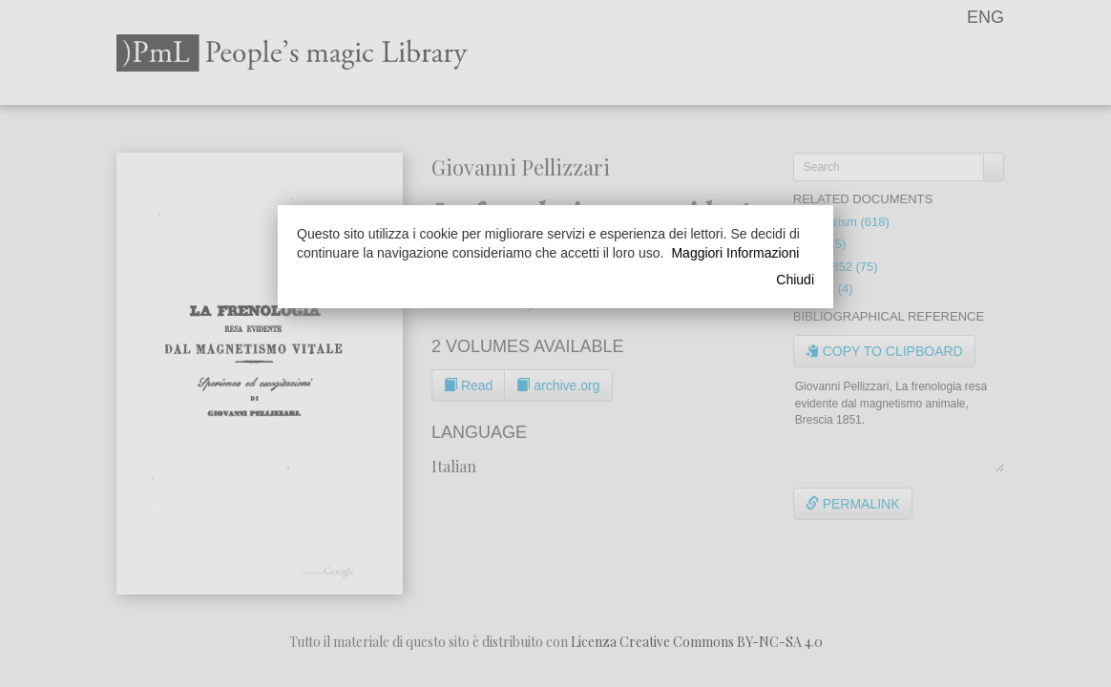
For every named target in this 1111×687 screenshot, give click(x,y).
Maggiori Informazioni (735, 252)
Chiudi (795, 279)
